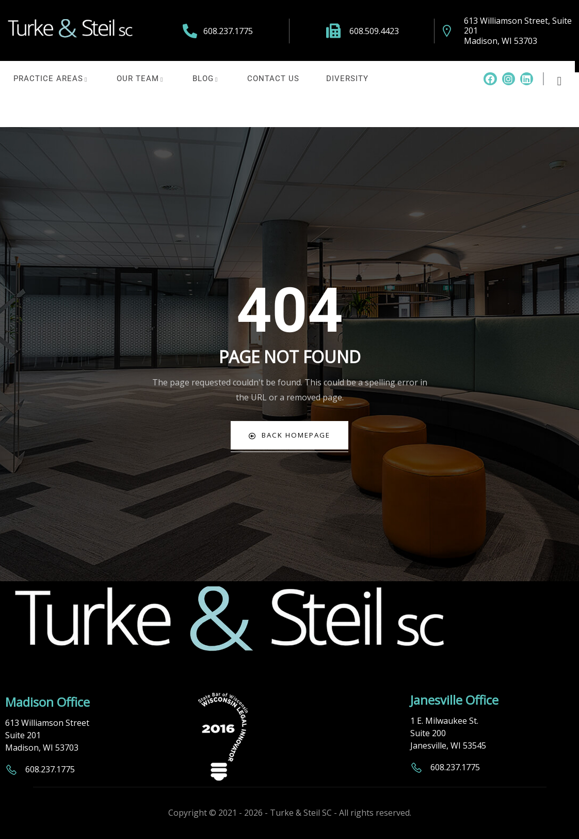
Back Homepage (290, 435)
